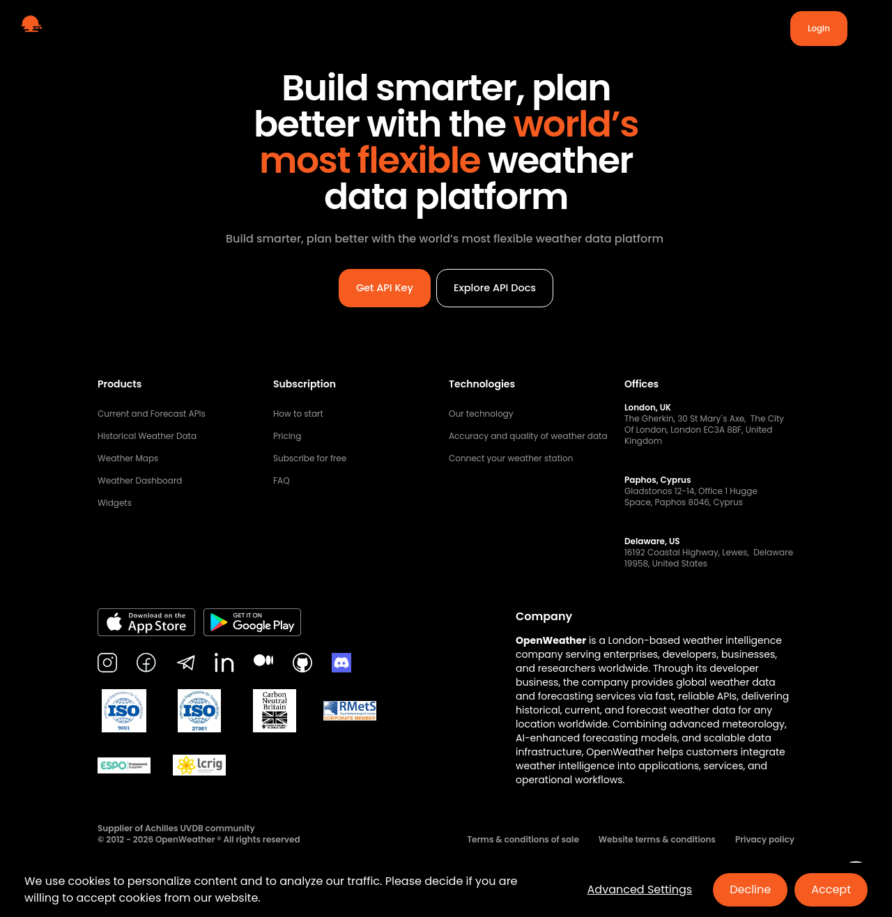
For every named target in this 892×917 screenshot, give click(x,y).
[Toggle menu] (864, 28)
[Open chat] (855, 880)
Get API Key (380, 693)
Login (819, 28)
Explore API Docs (498, 693)
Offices (641, 790)
